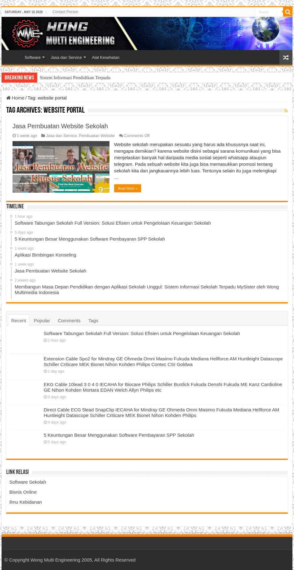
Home (13, 56)
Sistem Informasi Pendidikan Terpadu (75, 77)
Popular (42, 320)
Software (33, 57)
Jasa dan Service (66, 57)
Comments (69, 320)
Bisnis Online (23, 492)
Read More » (128, 188)
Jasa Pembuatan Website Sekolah (60, 126)
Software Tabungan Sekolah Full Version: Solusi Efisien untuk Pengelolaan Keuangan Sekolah (142, 333)
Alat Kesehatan (105, 57)
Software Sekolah (27, 482)
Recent (18, 320)
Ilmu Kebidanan (25, 502)
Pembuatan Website (97, 135)
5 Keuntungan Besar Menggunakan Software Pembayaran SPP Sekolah (119, 435)
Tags (93, 320)
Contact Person (66, 12)
